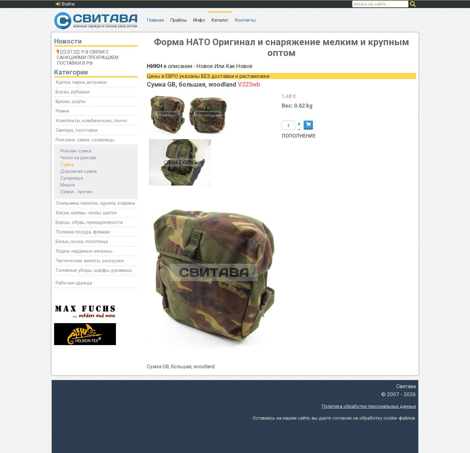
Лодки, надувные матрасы (84, 251)
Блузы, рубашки (72, 92)
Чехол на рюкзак (78, 157)
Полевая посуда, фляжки (83, 232)
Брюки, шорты (71, 101)
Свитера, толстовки (76, 130)
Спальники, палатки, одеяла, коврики (95, 203)
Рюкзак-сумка (75, 151)
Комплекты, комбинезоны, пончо (91, 120)
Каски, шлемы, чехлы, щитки (86, 213)
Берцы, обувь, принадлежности (89, 222)
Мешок (67, 185)
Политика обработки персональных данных (369, 406)
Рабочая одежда (74, 283)
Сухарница (71, 178)
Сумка (67, 164)
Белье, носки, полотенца (82, 241)
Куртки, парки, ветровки (81, 82)
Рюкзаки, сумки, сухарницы (85, 140)
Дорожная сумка (78, 171)
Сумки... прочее (76, 191)
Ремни (62, 111)
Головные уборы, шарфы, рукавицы (94, 270)
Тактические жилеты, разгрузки (90, 260)
